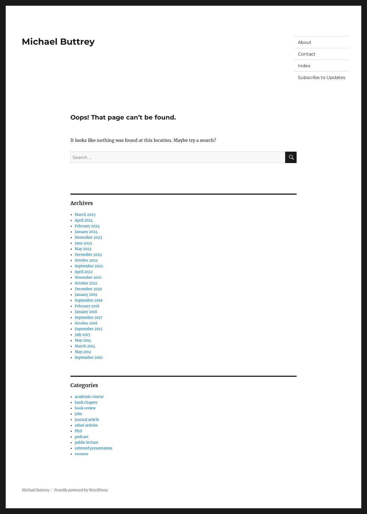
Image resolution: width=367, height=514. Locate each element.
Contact (307, 54)
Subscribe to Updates (321, 77)
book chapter (86, 402)
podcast (81, 437)
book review (85, 408)
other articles (86, 425)
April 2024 (84, 220)
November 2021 (88, 277)
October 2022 (86, 260)
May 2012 (83, 352)
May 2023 (83, 249)
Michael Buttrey (58, 41)
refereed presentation (93, 448)
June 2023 (83, 243)
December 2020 (88, 289)
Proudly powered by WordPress (81, 490)
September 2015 (88, 329)
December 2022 (88, 254)
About (305, 42)
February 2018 (87, 306)
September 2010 (88, 357)
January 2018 (86, 312)
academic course (89, 396)
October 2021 (86, 283)
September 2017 (88, 317)
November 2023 (88, 237)
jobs (78, 414)
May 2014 (83, 340)
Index (304, 65)
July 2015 (82, 334)
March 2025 (85, 214)
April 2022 (84, 272)
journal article (87, 419)
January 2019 (86, 294)
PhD (78, 431)
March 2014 (85, 346)
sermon (81, 454)
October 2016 (86, 323)
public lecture (86, 442)
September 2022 (89, 266)
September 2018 (88, 300)
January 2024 (86, 232)
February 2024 (87, 226)
